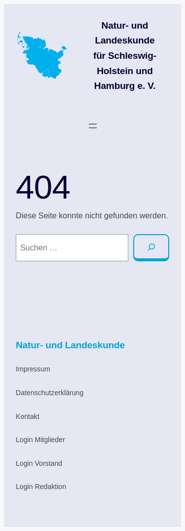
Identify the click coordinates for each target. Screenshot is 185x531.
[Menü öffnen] (93, 126)
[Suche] (151, 247)
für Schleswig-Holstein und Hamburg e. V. (124, 70)
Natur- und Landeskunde (70, 345)
